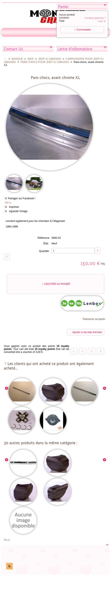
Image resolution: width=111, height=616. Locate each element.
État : (46, 243)
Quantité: (44, 251)
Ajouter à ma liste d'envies (86, 332)
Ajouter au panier (56, 284)
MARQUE (17, 58)
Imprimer (14, 207)
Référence (43, 238)
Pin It (8, 202)
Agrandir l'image (18, 211)
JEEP (30, 58)
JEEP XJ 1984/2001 (49, 58)
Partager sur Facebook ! (21, 198)
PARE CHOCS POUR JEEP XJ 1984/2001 (44, 62)
